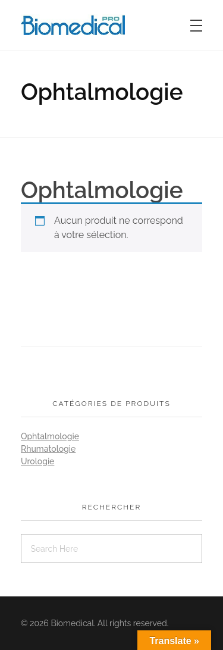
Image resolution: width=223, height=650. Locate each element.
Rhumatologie (48, 449)
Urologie (37, 461)
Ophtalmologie (50, 436)
